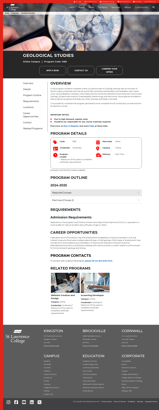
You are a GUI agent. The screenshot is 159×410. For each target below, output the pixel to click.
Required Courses (95, 192)
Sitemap (140, 401)
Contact (27, 122)
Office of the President (130, 387)
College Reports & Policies (131, 378)
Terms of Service (120, 401)
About (127, 7)
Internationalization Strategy (132, 381)
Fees (91, 7)
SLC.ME (77, 2)
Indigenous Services (51, 387)
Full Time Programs (90, 374)
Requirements (31, 101)
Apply (82, 7)
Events (46, 381)
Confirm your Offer (109, 70)
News (124, 384)
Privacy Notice (106, 401)
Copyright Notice (151, 401)
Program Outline (32, 95)
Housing (47, 384)
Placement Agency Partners (93, 387)
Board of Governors (129, 367)
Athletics (47, 371)
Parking (46, 391)
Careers (124, 371)
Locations (28, 107)
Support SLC (150, 2)
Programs (15, 13)
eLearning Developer (92, 295)
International (107, 2)
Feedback (131, 401)
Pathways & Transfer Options (93, 384)
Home (7, 13)
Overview (28, 83)
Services (115, 7)
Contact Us (91, 2)
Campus (102, 7)
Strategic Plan (127, 391)
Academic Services (90, 361)
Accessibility (126, 361)
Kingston (47, 361)
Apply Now (52, 70)
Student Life (48, 394)
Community (141, 7)
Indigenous (124, 2)
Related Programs (33, 128)
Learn (71, 7)
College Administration (130, 374)
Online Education (89, 381)
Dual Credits (87, 371)
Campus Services (50, 374)
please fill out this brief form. (99, 261)
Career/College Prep (90, 364)
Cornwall (47, 367)
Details (27, 89)
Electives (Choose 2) (95, 200)
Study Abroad (88, 391)
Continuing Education (91, 367)
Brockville (47, 364)
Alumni (137, 2)
